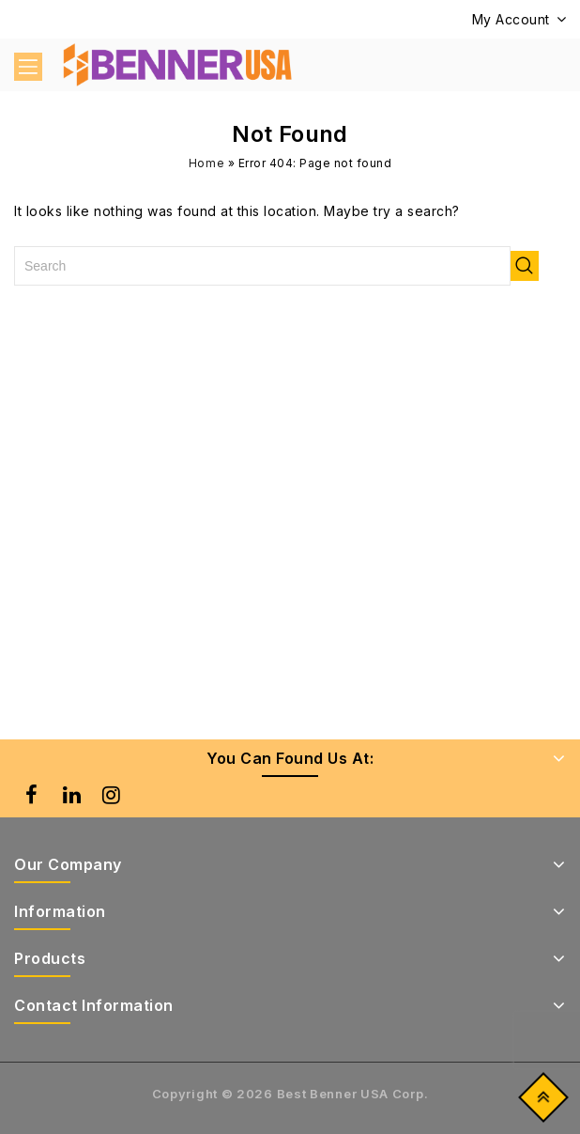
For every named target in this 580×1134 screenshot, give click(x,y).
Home (207, 163)
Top (539, 1101)
